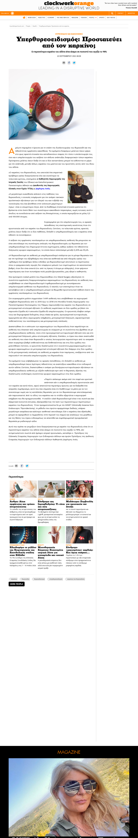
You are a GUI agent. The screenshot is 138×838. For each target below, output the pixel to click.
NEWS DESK (32, 18)
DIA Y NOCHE (111, 18)
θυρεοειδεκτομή (39, 579)
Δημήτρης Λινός (42, 188)
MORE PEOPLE (16, 584)
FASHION (84, 18)
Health (35, 26)
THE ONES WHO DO (63, 18)
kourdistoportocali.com (17, 26)
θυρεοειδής (25, 579)
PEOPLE (91, 18)
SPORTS (101, 18)
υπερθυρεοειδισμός (55, 579)
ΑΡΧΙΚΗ (24, 17)
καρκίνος (14, 579)
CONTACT (120, 13)
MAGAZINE (75, 18)
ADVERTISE (131, 13)
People (28, 26)
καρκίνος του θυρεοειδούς (76, 579)
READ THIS (41, 18)
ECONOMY (51, 18)
